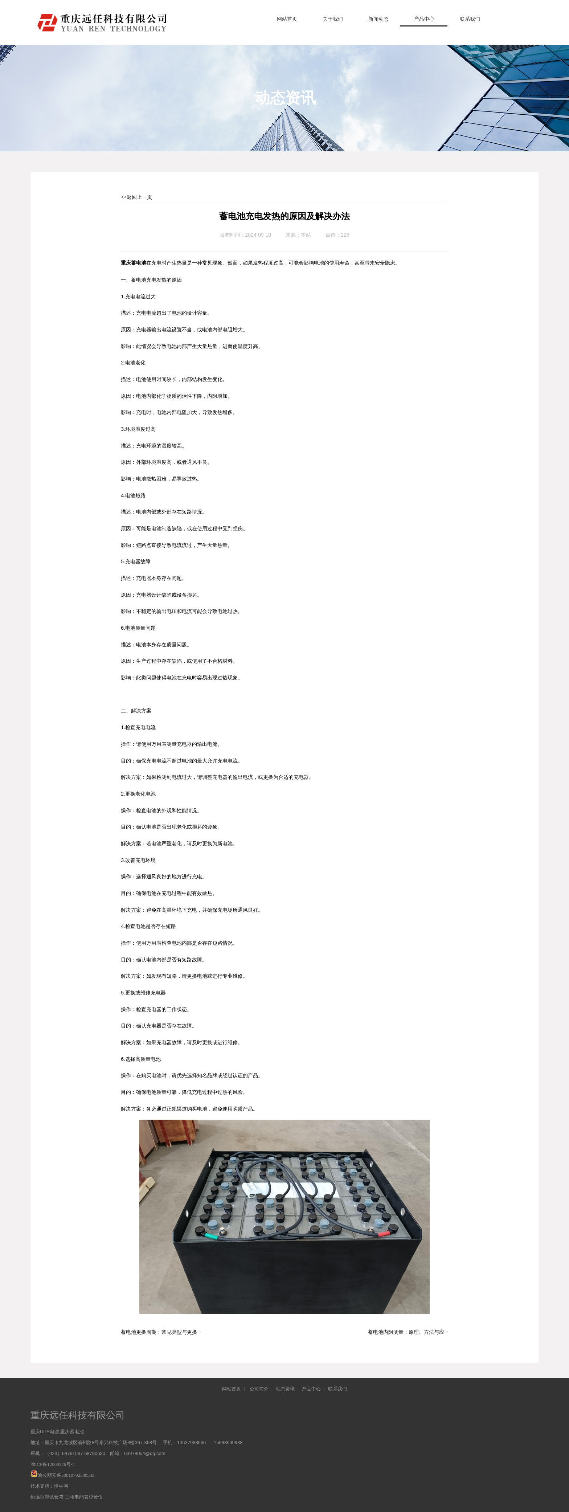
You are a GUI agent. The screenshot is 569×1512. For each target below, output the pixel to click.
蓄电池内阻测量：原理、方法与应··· (408, 1332)
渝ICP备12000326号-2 (52, 1464)
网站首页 (287, 19)
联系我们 (470, 19)
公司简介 (259, 1389)
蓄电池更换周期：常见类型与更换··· (161, 1332)
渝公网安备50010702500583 (66, 1475)
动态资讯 (285, 1389)
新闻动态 (378, 19)
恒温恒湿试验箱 (47, 1497)
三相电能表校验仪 (84, 1497)
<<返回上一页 (136, 197)
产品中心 (424, 19)
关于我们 (333, 19)
